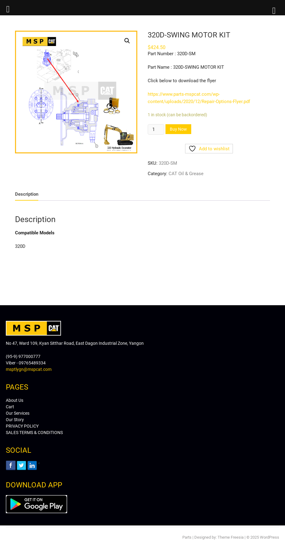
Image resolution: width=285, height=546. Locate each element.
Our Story (15, 419)
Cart (10, 406)
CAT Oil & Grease (186, 173)
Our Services (17, 413)
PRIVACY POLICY (22, 426)
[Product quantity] (156, 129)
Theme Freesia (231, 537)
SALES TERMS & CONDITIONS (34, 432)
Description (26, 194)
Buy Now (178, 129)
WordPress (269, 537)
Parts (187, 537)
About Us (14, 400)
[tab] (26, 194)
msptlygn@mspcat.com (28, 369)
